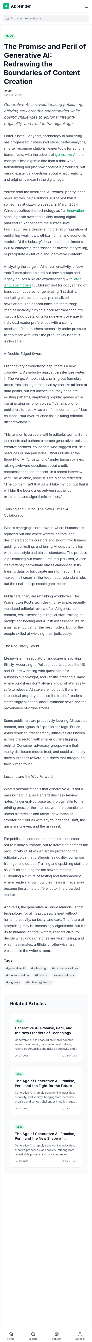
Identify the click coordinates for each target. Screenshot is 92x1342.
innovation (75, 211)
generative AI (66, 155)
